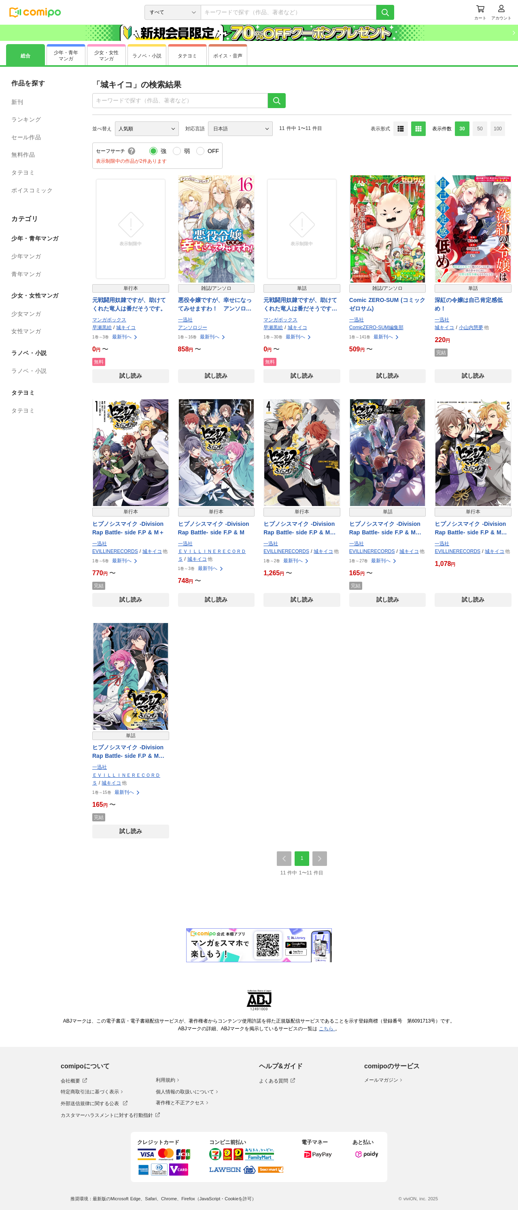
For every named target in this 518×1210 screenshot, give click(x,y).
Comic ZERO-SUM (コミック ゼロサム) (387, 304)
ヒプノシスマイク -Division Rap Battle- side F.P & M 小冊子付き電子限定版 (471, 529)
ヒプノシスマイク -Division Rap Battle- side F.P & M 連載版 (128, 752)
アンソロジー (192, 327)
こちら (327, 1028)
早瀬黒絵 (102, 327)
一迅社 (185, 320)
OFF (213, 151)
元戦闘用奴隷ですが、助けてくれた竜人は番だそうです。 (129, 304)
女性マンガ (26, 331)
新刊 (17, 102)
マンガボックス (109, 320)
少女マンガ (26, 313)
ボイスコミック (32, 190)
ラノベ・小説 (29, 371)
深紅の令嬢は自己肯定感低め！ (469, 304)
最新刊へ (125, 337)
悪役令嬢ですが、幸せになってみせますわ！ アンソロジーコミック (215, 305)
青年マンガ (26, 274)
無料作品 (23, 154)
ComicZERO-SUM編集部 (376, 327)
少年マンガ (26, 256)
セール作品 (26, 137)
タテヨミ (23, 172)
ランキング (26, 119)
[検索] (385, 12)
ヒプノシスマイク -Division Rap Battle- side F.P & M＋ (128, 528)
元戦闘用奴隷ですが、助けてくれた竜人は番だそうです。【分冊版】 (300, 305)
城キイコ (126, 327)
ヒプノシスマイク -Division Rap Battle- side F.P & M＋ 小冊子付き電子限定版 (301, 529)
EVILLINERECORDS (115, 551)
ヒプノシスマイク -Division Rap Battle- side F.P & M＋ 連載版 (387, 529)
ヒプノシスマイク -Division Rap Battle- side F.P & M (213, 528)
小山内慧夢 (471, 327)
